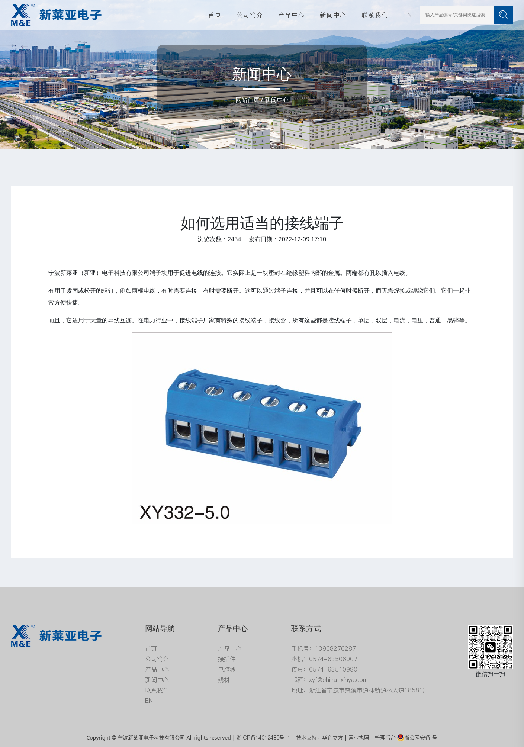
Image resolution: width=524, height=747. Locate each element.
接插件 (227, 659)
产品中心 (291, 15)
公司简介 (250, 15)
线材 (224, 680)
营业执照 (358, 737)
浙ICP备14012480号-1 (263, 737)
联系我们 (374, 15)
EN (407, 15)
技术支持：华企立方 (319, 737)
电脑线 (227, 669)
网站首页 (247, 100)
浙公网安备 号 (417, 737)
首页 (215, 15)
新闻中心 (333, 15)
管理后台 (385, 737)
